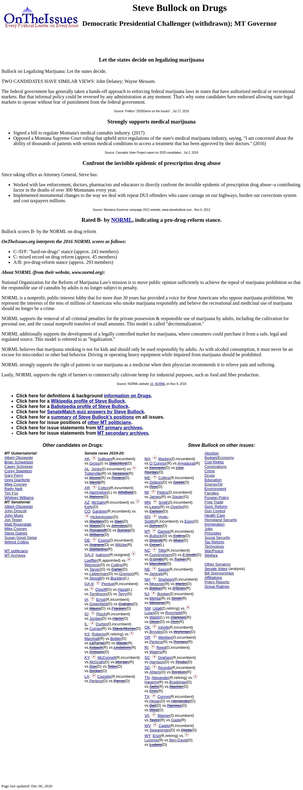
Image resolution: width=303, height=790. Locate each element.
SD (147, 667)
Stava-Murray (124, 628)
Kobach (95, 647)
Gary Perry (13, 475)
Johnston (119, 526)
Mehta (154, 598)
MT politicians (16, 551)
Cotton (103, 488)
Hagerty (151, 682)
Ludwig (155, 744)
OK (147, 627)
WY (147, 735)
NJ (146, 594)
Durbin (101, 624)
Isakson (102, 555)
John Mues (13, 515)
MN (147, 502)
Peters (162, 492)
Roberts (98, 634)
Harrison (156, 662)
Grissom (96, 652)
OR (147, 637)
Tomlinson (98, 594)
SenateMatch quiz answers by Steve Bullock (95, 411)
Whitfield (125, 492)
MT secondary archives (122, 433)
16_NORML (157, 384)
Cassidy (104, 676)
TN (146, 677)
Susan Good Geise (20, 537)
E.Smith (189, 555)
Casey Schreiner (18, 466)
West (153, 710)
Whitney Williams (19, 497)
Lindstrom (122, 647)
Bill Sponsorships (219, 573)
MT (146, 531)
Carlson (156, 511)
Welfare (211, 555)
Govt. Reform (215, 506)
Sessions (120, 473)
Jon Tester (13, 520)
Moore (94, 478)
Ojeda (186, 730)
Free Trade (213, 502)
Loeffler (91, 560)
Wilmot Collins (16, 542)
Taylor (154, 720)
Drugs (209, 475)
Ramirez (174, 705)
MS (147, 517)
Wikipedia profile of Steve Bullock (88, 401)
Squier (177, 496)
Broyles (155, 632)
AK (87, 459)
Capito (164, 725)
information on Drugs (127, 395)
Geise (154, 544)
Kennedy (157, 467)
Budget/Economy (219, 457)
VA (146, 715)
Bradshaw (177, 682)
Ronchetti (173, 613)
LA (87, 676)
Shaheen (165, 579)
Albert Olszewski (18, 457)
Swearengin (159, 730)
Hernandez (180, 701)
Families (211, 493)
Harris (117, 618)
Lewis (154, 507)
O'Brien (179, 588)
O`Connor (157, 463)
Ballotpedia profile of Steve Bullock (89, 406)
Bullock (155, 536)
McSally (98, 502)
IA (86, 599)
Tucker (180, 559)
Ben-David (178, 740)
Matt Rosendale (17, 524)
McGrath (96, 662)
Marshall (92, 638)
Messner (156, 584)
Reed (161, 647)
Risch (101, 614)
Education (213, 480)
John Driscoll (15, 511)
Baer (119, 521)
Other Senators (217, 564)
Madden (96, 521)
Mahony (96, 496)
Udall (157, 608)
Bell (152, 705)
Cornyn (163, 696)
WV (147, 725)
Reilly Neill (13, 488)
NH (147, 579)
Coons (103, 540)
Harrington (98, 492)
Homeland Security (220, 520)
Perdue (107, 584)
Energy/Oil (213, 484)
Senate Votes (215, 568)
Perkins (95, 681)
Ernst (100, 599)
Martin (180, 584)
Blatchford (118, 463)
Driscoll (155, 540)
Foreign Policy (216, 497)
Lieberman (98, 573)
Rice (153, 486)
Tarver (94, 569)
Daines (164, 531)
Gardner (99, 511)
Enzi (156, 735)
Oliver (154, 621)
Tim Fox (11, 493)
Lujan (149, 613)
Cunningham (160, 555)
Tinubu (181, 662)
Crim (153, 691)
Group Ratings (216, 586)
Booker (95, 671)
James (155, 496)
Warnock (92, 565)
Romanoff (97, 530)
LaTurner (97, 643)
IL (86, 624)
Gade (175, 720)
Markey (164, 459)
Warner (163, 715)
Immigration (214, 524)
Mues (178, 540)
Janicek (155, 573)
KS (87, 634)
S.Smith (156, 559)
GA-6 (89, 584)
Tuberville (93, 473)
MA (147, 459)
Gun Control (214, 511)
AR (87, 488)
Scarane (96, 544)
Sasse (163, 569)
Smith (163, 502)
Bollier (115, 638)
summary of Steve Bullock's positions (92, 417)
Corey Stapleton (18, 471)
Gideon (155, 482)
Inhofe (163, 627)
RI (146, 647)
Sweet (178, 482)
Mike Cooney (15, 484)
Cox (92, 666)
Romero (180, 642)
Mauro (94, 608)
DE (87, 540)
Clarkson (178, 617)
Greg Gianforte (17, 480)
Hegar (154, 701)
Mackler (176, 686)
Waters (155, 652)
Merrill (94, 482)
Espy (188, 521)
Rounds (164, 667)
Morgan (121, 662)
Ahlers (154, 672)
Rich (174, 621)
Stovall (95, 578)
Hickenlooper (102, 517)
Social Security (217, 537)
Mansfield (157, 563)
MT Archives (14, 555)
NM (147, 608)
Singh (176, 598)
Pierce (119, 681)
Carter (117, 569)
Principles (212, 533)
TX (146, 696)
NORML (121, 220)
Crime (209, 471)
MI (146, 492)
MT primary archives (119, 427)
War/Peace (213, 551)
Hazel (123, 589)
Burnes (123, 530)
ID (86, 614)
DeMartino (98, 549)
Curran (95, 628)
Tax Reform (214, 542)
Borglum (179, 672)
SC (147, 657)
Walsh (94, 526)
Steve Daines (15, 533)
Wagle (121, 643)
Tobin (112, 666)
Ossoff (100, 589)
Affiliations (213, 577)
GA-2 (89, 555)
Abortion (211, 453)
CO (88, 511)
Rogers (118, 478)
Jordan (95, 618)
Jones (96, 469)
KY (87, 657)
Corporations (215, 466)
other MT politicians (109, 422)
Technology (214, 546)
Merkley (165, 637)
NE (147, 569)
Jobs (208, 528)
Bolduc (155, 588)
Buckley (117, 578)
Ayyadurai (186, 463)
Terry (122, 594)
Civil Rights (214, 462)
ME (147, 478)
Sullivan (104, 459)
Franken (119, 608)
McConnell (106, 657)
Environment (215, 488)
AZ (87, 502)
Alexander (160, 677)
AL (87, 469)
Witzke (121, 544)
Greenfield (98, 604)
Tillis (162, 550)
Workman (182, 632)
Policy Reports (216, 582)
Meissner (157, 602)
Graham (125, 604)
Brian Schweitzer (18, 462)
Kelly (89, 507)
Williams (96, 534)
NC (147, 550)
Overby (177, 507)
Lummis (151, 740)
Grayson (126, 573)
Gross (94, 463)
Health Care (214, 515)
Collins (117, 565)
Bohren (155, 526)
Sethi (153, 686)
